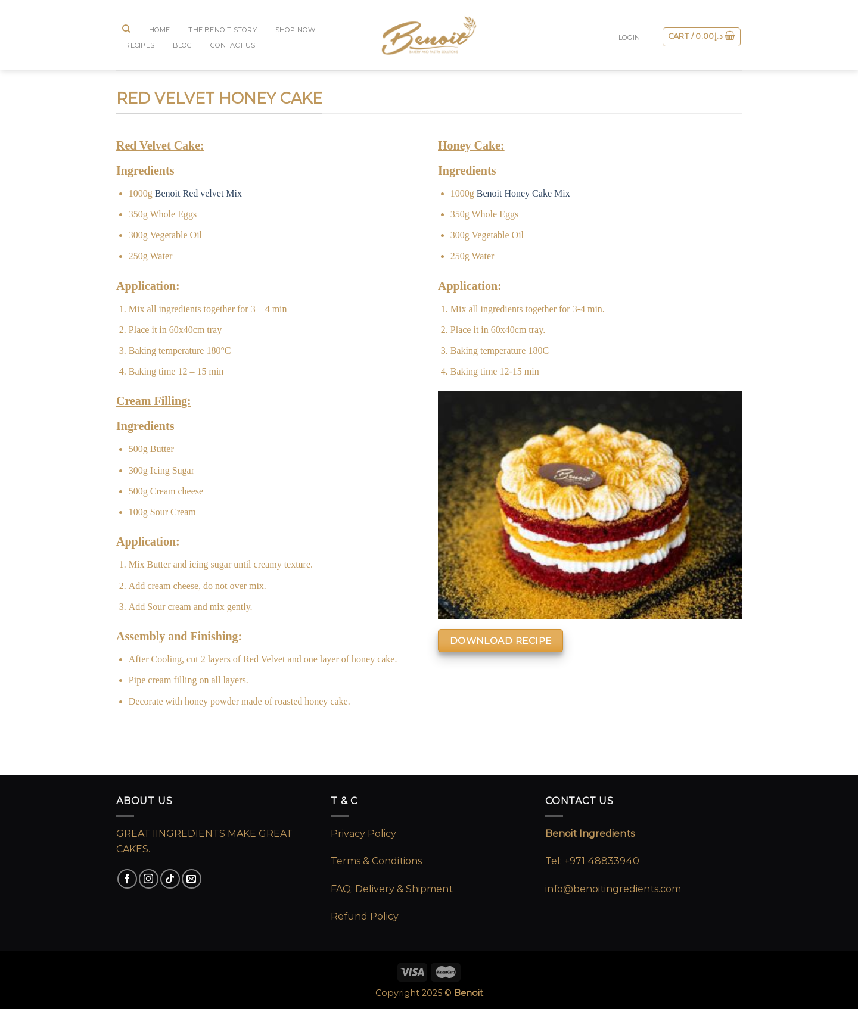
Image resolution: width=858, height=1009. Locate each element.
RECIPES (139, 45)
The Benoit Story (222, 30)
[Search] (126, 29)
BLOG (182, 45)
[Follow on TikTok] (170, 879)
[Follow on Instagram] (148, 879)
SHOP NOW (295, 30)
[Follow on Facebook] (127, 879)
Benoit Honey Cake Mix (523, 193)
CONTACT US (232, 45)
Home (159, 30)
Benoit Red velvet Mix (198, 193)
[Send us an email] (191, 879)
